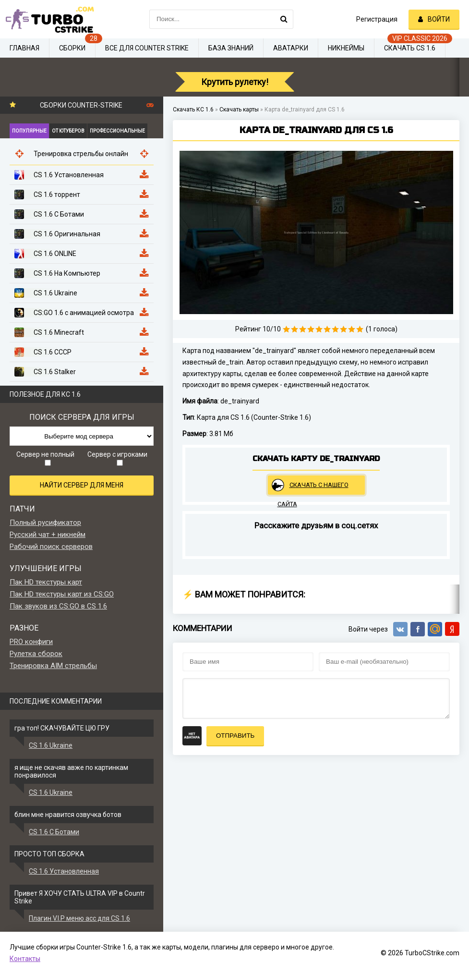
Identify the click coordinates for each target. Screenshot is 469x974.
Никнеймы (346, 48)
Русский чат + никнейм (47, 534)
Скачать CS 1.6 (409, 48)
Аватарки (290, 48)
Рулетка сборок (36, 653)
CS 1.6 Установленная (64, 871)
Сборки (72, 48)
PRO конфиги (31, 641)
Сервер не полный (45, 458)
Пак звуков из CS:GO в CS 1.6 (58, 606)
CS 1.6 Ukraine (50, 745)
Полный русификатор (45, 522)
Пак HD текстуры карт (46, 582)
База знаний (230, 48)
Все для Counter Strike (147, 48)
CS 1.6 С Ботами (54, 832)
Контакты (25, 958)
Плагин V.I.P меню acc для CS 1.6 (79, 918)
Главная (24, 48)
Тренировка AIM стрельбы (53, 665)
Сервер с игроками (117, 458)
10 (360, 329)
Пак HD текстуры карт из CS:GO (62, 594)
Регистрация (376, 19)
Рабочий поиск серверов (51, 546)
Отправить (235, 735)
